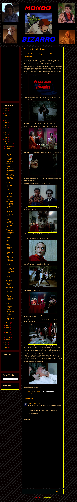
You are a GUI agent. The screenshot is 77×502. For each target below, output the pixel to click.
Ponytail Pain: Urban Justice (9, 165)
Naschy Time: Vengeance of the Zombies (9, 289)
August (8, 323)
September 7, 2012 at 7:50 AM (38, 403)
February (8, 337)
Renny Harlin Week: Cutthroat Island (9, 246)
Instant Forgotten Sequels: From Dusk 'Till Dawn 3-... (9, 213)
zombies (38, 393)
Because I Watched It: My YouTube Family (10, 231)
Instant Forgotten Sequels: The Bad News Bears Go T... (10, 195)
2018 (6, 127)
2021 (6, 120)
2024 (6, 113)
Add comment (27, 419)
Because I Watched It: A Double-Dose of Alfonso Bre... (9, 186)
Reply (29, 415)
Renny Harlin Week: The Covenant (9, 252)
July (7, 325)
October (8, 148)
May (7, 330)
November (9, 146)
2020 (6, 123)
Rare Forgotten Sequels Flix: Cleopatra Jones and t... (10, 177)
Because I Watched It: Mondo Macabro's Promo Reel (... (9, 297)
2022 (6, 118)
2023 (6, 115)
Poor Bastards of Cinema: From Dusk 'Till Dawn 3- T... (10, 204)
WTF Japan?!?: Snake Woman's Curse (10, 282)
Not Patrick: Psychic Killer (9, 154)
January (8, 339)
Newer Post (27, 491)
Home (43, 491)
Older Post (59, 491)
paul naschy (29, 393)
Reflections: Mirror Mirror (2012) (10, 318)
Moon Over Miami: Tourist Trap (9, 160)
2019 (6, 125)
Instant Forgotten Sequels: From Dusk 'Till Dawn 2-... (9, 223)
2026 (6, 108)
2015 (6, 134)
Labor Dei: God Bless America (10, 313)
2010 (6, 345)
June (7, 327)
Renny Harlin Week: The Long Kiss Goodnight (9, 258)
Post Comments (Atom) (46, 497)
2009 (6, 347)
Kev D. (29, 403)
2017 (6, 130)
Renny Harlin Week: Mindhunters (10, 264)
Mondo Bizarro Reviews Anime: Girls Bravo (10, 270)
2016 (6, 132)
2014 (6, 137)
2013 (6, 139)
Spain (34, 393)
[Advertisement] (42, 474)
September (9, 151)
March (8, 334)
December (9, 144)
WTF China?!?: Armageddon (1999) (10, 170)
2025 (6, 111)
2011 (6, 342)
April (7, 332)
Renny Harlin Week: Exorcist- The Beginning (9, 239)
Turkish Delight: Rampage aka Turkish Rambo (9, 306)
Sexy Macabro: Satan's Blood (10, 276)
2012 (6, 141)
